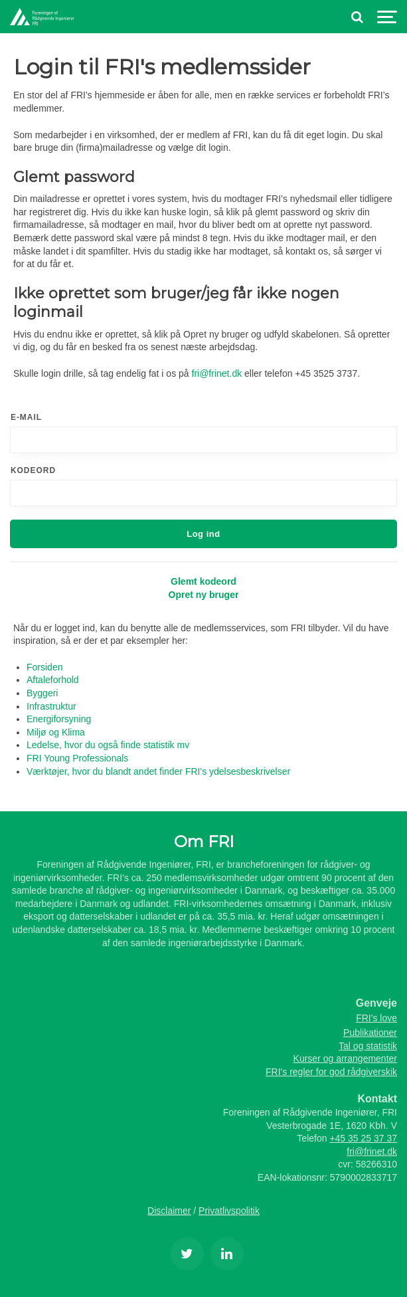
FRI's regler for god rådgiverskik (331, 1071)
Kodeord (33, 470)
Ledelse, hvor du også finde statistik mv (108, 745)
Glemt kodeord (203, 581)
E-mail (26, 417)
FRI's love (376, 1018)
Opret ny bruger (204, 594)
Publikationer (370, 1032)
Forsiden (44, 667)
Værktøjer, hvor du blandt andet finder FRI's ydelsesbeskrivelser (158, 771)
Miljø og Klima (56, 732)
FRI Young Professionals (77, 758)
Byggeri (42, 693)
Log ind (203, 534)
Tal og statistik (368, 1046)
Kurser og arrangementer (345, 1058)
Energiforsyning (59, 719)
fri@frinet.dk (217, 373)
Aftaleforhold (53, 679)
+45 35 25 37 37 (363, 1138)
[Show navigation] (387, 17)
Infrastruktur (51, 706)
